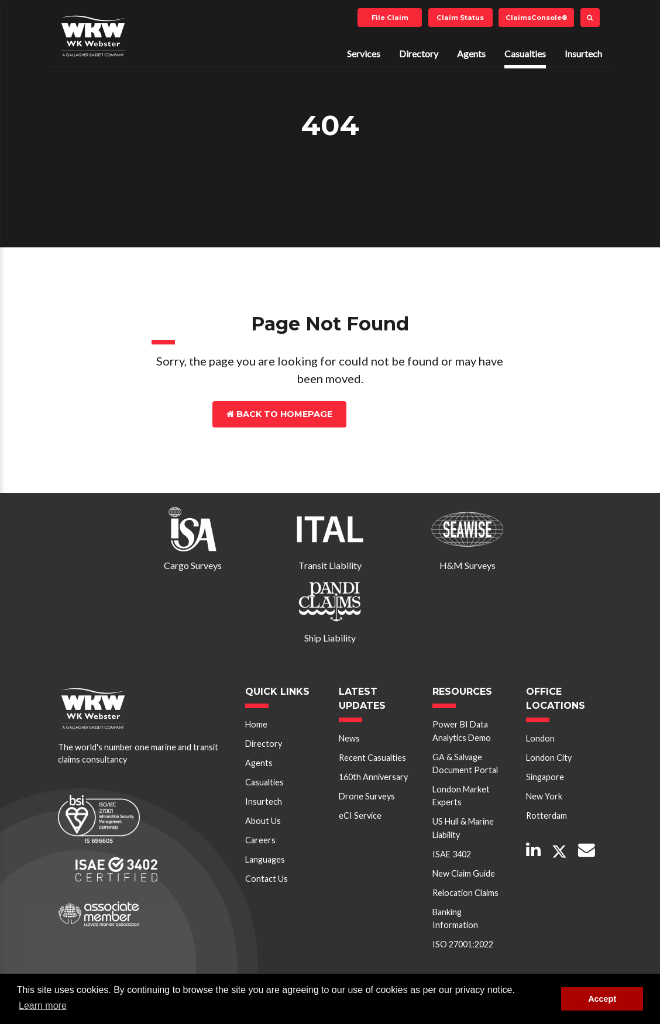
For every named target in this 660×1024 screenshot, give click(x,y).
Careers (260, 840)
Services (363, 53)
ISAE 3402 (451, 854)
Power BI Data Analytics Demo (461, 730)
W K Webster (93, 35)
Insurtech (583, 53)
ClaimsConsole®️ (537, 17)
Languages (265, 859)
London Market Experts (461, 795)
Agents (471, 53)
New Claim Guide (463, 873)
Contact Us (398, 414)
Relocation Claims (465, 893)
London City (549, 758)
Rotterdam (546, 815)
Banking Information (455, 918)
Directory (418, 53)
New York (544, 796)
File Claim (390, 17)
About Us (263, 821)
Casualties (525, 53)
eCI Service (360, 815)
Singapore (545, 777)
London (540, 738)
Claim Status (460, 17)
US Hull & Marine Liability (463, 827)
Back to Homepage (279, 414)
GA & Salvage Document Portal (465, 763)
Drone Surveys (367, 796)
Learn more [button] (43, 1006)
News (349, 738)
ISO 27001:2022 (462, 944)
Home (256, 724)
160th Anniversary (373, 777)
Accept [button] (602, 999)
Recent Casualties (372, 758)
